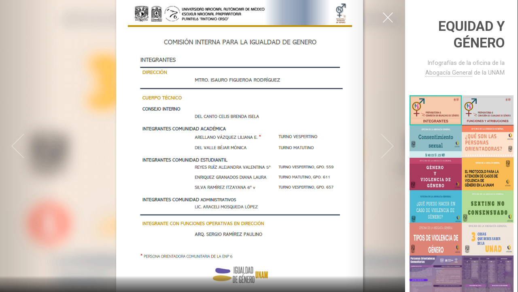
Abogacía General (448, 72)
